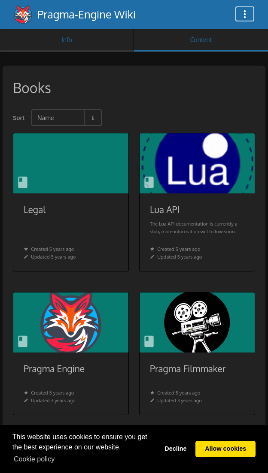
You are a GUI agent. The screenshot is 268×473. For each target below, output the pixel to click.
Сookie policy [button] (34, 459)
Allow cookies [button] (225, 448)
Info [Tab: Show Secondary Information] (66, 39)
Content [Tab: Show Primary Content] (201, 39)
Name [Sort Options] (45, 117)
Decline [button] (175, 448)
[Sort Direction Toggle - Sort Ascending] (92, 117)
